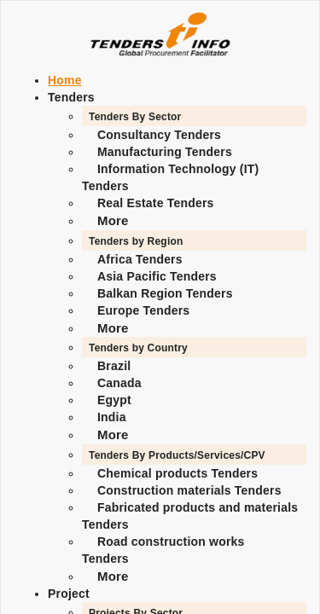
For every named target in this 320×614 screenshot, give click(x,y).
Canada (119, 383)
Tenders (71, 97)
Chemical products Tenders (177, 473)
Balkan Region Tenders (165, 293)
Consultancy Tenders (159, 135)
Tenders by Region (136, 241)
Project (69, 593)
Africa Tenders (140, 259)
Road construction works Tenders (163, 550)
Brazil (114, 366)
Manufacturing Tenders (164, 152)
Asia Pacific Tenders (157, 276)
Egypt (114, 400)
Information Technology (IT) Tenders (170, 177)
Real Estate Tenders (155, 203)
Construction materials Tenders (189, 490)
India (111, 417)
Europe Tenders (143, 310)
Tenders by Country (138, 348)
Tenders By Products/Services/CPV (177, 455)
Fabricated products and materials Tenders (190, 516)
